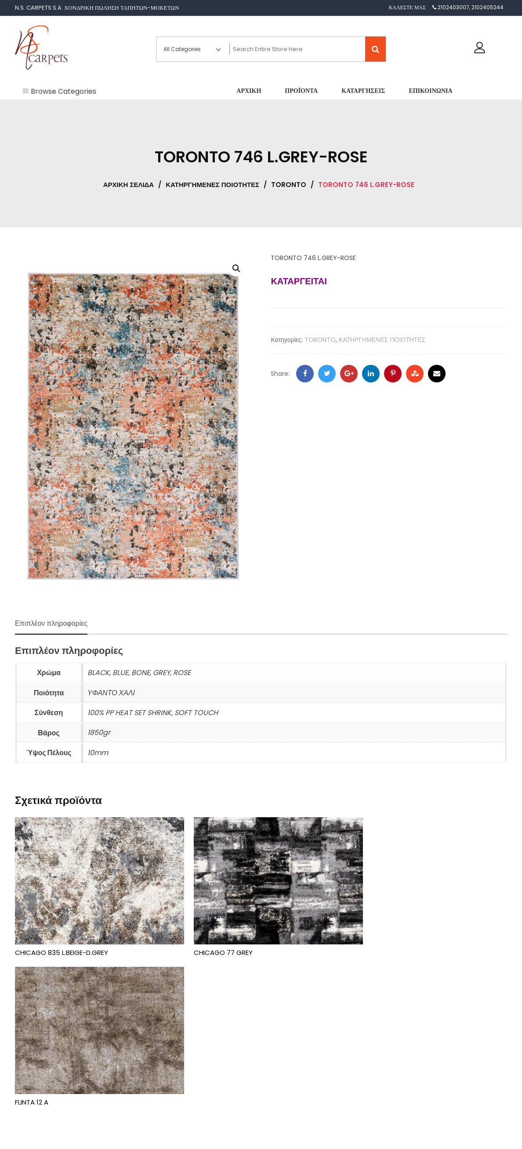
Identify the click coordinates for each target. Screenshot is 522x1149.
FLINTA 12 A (366, 943)
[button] (236, 268)
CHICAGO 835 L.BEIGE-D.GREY (61, 943)
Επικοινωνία (38, 1086)
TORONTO (288, 184)
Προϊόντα (35, 1051)
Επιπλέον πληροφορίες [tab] (51, 623)
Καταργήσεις (39, 1069)
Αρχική (32, 1034)
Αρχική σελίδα (128, 184)
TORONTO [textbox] (283, 1064)
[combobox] (285, 1060)
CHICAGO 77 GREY (211, 943)
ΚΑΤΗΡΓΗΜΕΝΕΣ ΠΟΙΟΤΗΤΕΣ (212, 184)
